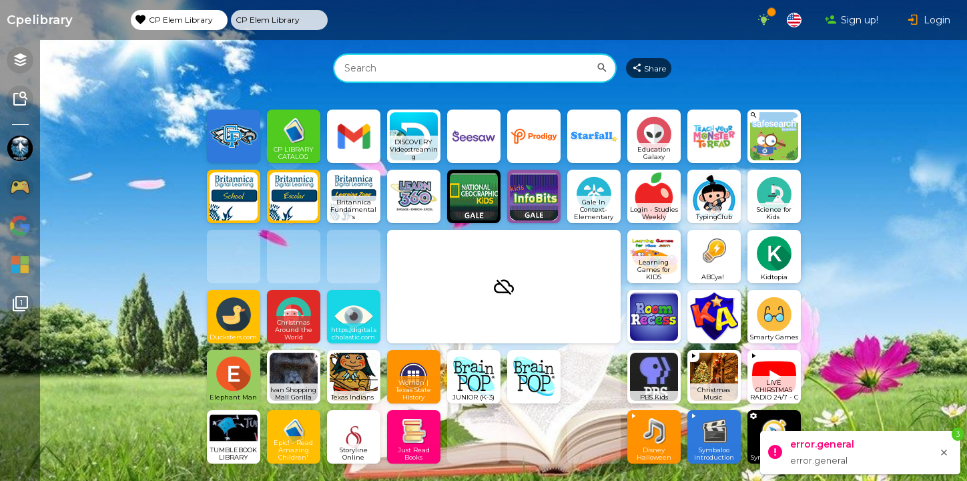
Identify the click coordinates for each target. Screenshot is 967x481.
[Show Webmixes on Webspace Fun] (20, 188)
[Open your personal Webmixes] (20, 61)
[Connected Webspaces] (20, 305)
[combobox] (474, 68)
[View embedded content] (714, 377)
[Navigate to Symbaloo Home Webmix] (61, 20)
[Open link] (233, 136)
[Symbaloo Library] (20, 100)
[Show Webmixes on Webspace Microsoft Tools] (20, 265)
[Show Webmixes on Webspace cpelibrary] (20, 149)
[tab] (179, 20)
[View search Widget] (774, 136)
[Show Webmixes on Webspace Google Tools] (20, 227)
